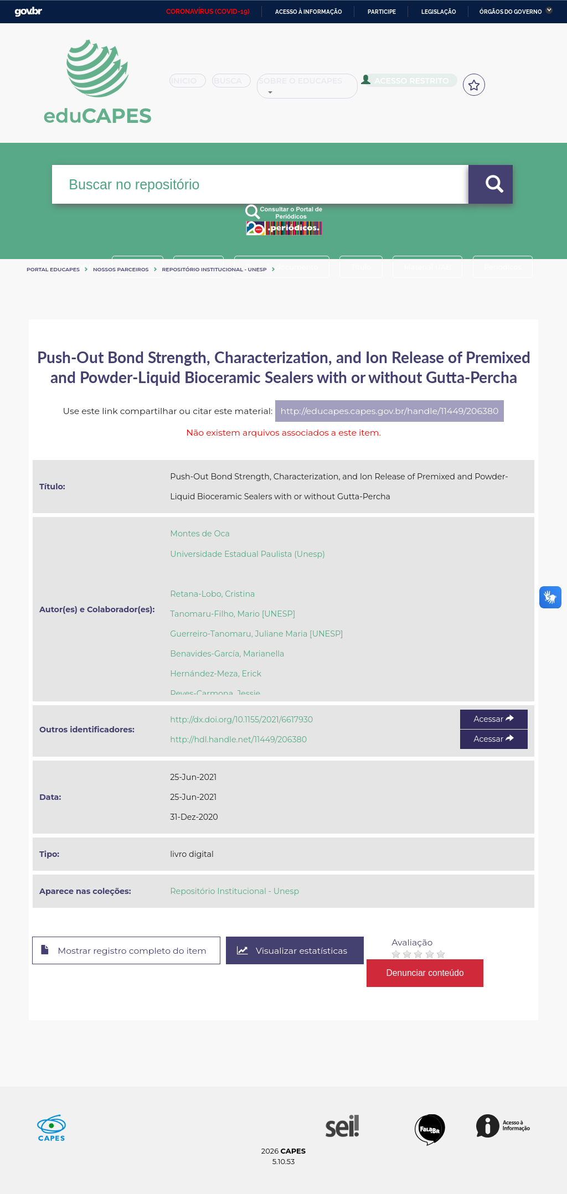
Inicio (191, 85)
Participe (382, 12)
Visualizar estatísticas (294, 950)
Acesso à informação (308, 12)
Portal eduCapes (53, 269)
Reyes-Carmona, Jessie (215, 694)
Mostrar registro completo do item (124, 951)
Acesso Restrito (421, 84)
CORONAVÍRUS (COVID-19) (208, 11)
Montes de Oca (200, 534)
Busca (241, 85)
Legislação (438, 12)
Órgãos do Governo (511, 12)
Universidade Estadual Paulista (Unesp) (247, 554)
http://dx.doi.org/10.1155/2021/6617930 (241, 720)
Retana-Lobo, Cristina (212, 594)
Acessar (494, 719)
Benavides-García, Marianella (227, 654)
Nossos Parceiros (121, 269)
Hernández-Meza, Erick (215, 674)
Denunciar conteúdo (427, 973)
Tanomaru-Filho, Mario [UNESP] (232, 614)
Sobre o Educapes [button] (324, 85)
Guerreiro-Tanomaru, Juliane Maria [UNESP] (256, 634)
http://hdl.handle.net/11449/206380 (238, 740)
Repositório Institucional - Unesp (214, 269)
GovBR (28, 12)
